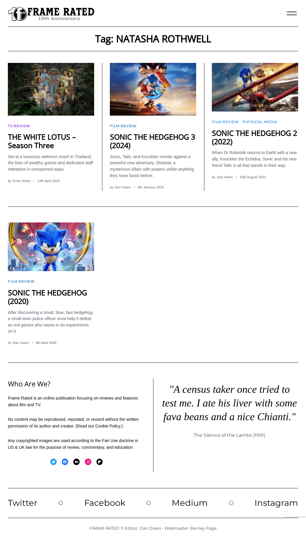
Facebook (104, 503)
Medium (190, 503)
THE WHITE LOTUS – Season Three (42, 141)
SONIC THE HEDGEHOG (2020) (47, 297)
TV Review (19, 126)
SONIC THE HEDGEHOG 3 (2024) (152, 141)
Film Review (123, 126)
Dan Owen (123, 187)
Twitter (22, 503)
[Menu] (291, 13)
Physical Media (260, 122)
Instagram (276, 503)
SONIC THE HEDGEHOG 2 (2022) (254, 137)
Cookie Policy (107, 426)
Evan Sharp (22, 181)
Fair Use (110, 440)
